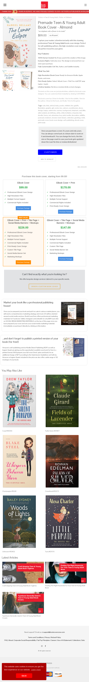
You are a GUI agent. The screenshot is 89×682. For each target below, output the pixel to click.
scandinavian (73, 108)
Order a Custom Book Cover (44, 286)
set (50, 115)
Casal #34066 (7, 431)
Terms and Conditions (36, 637)
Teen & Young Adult (51, 17)
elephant (75, 110)
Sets (83, 640)
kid (80, 113)
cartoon (65, 108)
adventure (55, 115)
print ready (41, 123)
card (80, 110)
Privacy (47, 637)
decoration (75, 115)
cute (44, 106)
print (64, 115)
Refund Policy (56, 637)
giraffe (76, 106)
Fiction (40, 17)
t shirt (83, 118)
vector (57, 108)
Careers (53, 640)
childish (67, 106)
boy (60, 115)
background (67, 110)
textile (69, 115)
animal (52, 106)
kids (47, 106)
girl (53, 108)
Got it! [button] (24, 676)
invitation (68, 113)
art (48, 113)
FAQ (6, 640)
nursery (59, 110)
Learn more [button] (36, 670)
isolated (44, 113)
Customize (50, 152)
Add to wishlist (47, 159)
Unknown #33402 (8, 552)
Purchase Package (23, 208)
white (58, 113)
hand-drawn (62, 118)
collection (70, 118)
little (84, 110)
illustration (41, 108)
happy (46, 110)
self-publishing (68, 120)
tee (61, 108)
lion (72, 106)
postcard (41, 118)
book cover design (56, 120)
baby (57, 106)
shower (54, 118)
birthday (53, 113)
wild (39, 113)
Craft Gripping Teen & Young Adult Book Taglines (19, 586)
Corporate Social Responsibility (25, 640)
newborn (48, 118)
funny (46, 115)
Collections (76, 640)
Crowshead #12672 (52, 491)
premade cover (43, 120)
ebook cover (79, 120)
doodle (40, 115)
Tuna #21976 (49, 552)
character (75, 113)
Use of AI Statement (64, 640)
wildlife (82, 115)
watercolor (52, 110)
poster (61, 106)
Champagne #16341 (9, 491)
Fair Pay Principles (43, 640)
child (62, 113)
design (40, 110)
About (11, 640)
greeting (77, 118)
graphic (48, 108)
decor (81, 108)
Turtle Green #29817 (52, 431)
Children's (68, 17)
